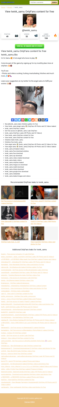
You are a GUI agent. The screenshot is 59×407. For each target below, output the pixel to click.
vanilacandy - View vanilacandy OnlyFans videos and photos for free (23, 387)
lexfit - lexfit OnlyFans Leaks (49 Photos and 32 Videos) (19, 307)
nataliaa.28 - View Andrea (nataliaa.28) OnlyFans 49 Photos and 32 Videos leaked (27, 320)
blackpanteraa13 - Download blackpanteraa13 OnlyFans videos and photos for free (28, 348)
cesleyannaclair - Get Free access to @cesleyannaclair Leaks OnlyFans (24, 270)
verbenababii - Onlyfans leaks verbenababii (15, 291)
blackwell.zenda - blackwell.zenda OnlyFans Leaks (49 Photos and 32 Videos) (27, 372)
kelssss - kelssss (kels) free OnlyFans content (16, 354)
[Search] (40, 2)
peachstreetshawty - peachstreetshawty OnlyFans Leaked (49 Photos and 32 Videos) (29, 315)
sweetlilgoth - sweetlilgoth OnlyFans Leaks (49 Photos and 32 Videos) (24, 272)
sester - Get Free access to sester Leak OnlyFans (17, 335)
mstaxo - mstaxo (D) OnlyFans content (13, 333)
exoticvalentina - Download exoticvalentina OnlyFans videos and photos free (26, 374)
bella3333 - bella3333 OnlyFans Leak (13, 312)
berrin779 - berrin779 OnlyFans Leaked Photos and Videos (20, 361)
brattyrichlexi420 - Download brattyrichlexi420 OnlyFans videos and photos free (27, 304)
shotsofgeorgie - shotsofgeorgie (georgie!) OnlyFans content (21, 309)
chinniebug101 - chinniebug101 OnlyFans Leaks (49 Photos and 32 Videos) (26, 262)
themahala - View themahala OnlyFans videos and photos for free (22, 265)
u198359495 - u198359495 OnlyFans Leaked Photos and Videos (22, 377)
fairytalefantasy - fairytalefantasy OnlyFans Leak (17, 317)
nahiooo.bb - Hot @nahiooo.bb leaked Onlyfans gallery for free (21, 267)
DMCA (32, 402)
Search (54, 2)
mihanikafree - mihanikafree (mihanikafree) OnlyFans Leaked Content (23, 286)
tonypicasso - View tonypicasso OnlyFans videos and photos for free (24, 288)
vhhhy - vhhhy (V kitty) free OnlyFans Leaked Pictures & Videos (22, 369)
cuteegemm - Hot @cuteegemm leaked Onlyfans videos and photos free (25, 364)
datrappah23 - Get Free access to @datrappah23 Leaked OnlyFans (23, 328)
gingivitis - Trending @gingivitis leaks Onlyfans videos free (20, 275)
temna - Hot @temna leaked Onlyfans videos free (17, 280)
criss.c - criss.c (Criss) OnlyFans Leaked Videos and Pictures (21, 299)
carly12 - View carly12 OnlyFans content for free (17, 294)
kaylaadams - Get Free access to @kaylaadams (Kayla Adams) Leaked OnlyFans (27, 330)
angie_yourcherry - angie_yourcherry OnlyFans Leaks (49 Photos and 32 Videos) (27, 257)
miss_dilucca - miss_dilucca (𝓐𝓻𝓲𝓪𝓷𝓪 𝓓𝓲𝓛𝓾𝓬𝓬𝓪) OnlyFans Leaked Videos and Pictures (29, 366)
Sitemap (27, 402)
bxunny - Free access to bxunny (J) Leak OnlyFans (17, 254)
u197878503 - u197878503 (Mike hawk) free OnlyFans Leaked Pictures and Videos (28, 259)
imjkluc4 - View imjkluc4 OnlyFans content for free (17, 338)
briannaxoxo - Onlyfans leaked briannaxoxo (15, 283)
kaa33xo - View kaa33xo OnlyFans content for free (17, 380)
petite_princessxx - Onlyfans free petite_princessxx (18, 296)
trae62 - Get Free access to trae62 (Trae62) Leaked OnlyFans (21, 301)
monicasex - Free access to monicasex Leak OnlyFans (19, 278)
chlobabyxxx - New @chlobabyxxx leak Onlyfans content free (21, 346)
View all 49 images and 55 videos (29, 46)
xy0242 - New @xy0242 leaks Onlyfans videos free (18, 351)
